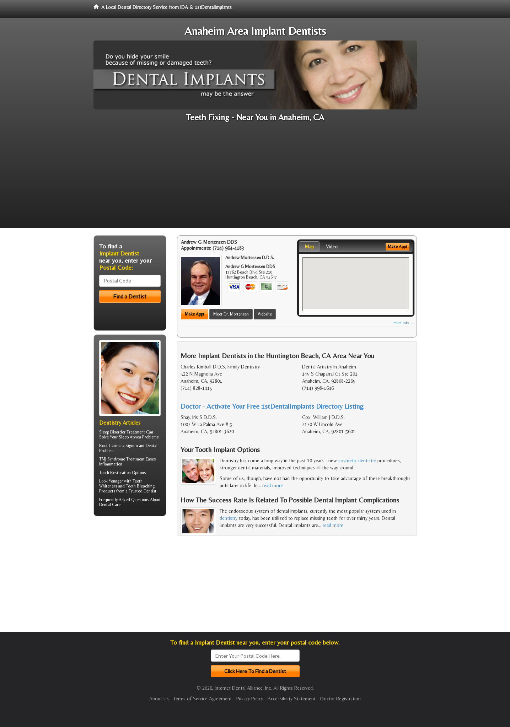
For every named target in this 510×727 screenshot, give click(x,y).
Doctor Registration (340, 698)
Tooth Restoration (115, 472)
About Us (159, 698)
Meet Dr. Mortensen (231, 314)
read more (272, 485)
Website (265, 314)
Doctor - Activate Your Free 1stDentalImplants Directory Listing (272, 406)
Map (309, 246)
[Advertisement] (255, 178)
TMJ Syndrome (112, 459)
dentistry (228, 518)
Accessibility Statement (292, 698)
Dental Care (109, 504)
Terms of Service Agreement (202, 698)
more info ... (403, 323)
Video (332, 246)
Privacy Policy (249, 698)
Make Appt (194, 314)
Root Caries (109, 445)
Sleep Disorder (112, 432)
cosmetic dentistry (357, 460)
